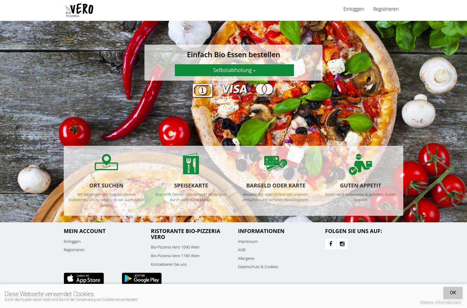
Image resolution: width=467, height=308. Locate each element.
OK (453, 293)
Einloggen (353, 9)
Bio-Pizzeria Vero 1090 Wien (175, 247)
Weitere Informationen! (440, 302)
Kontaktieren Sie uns (169, 264)
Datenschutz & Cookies (258, 266)
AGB (241, 249)
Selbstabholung (234, 70)
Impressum (248, 241)
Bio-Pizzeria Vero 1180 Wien (175, 255)
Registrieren (386, 9)
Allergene (246, 258)
